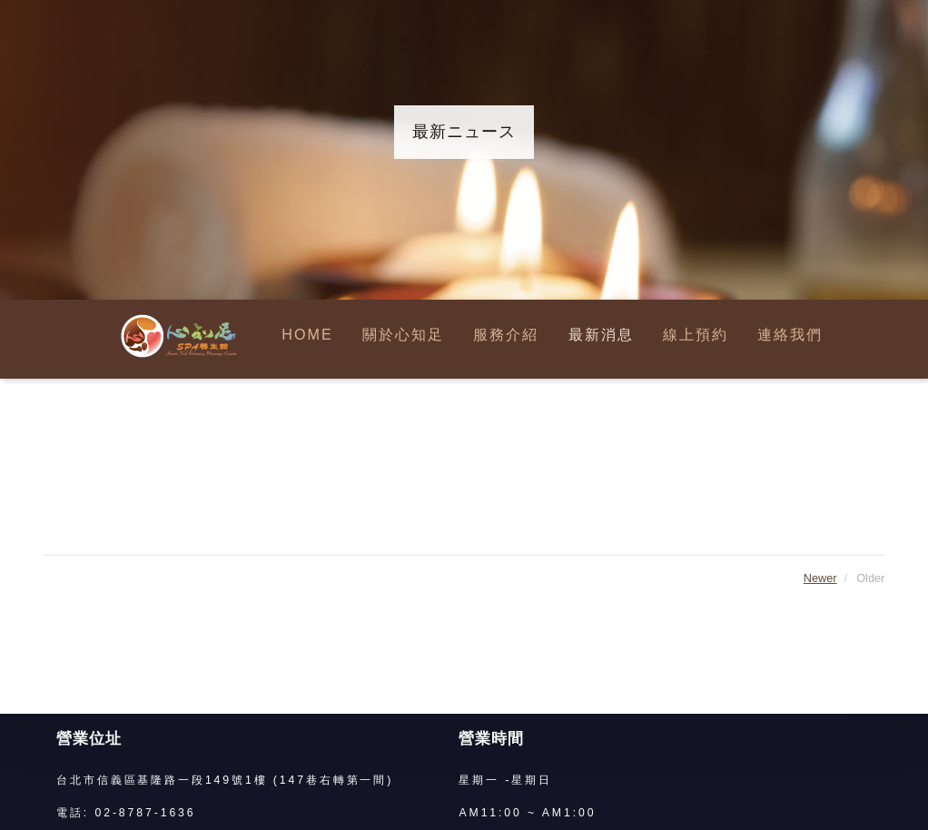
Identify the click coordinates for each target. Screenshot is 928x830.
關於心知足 (403, 335)
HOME (306, 335)
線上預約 (695, 335)
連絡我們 (790, 335)
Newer (820, 578)
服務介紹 (505, 335)
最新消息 (601, 335)
